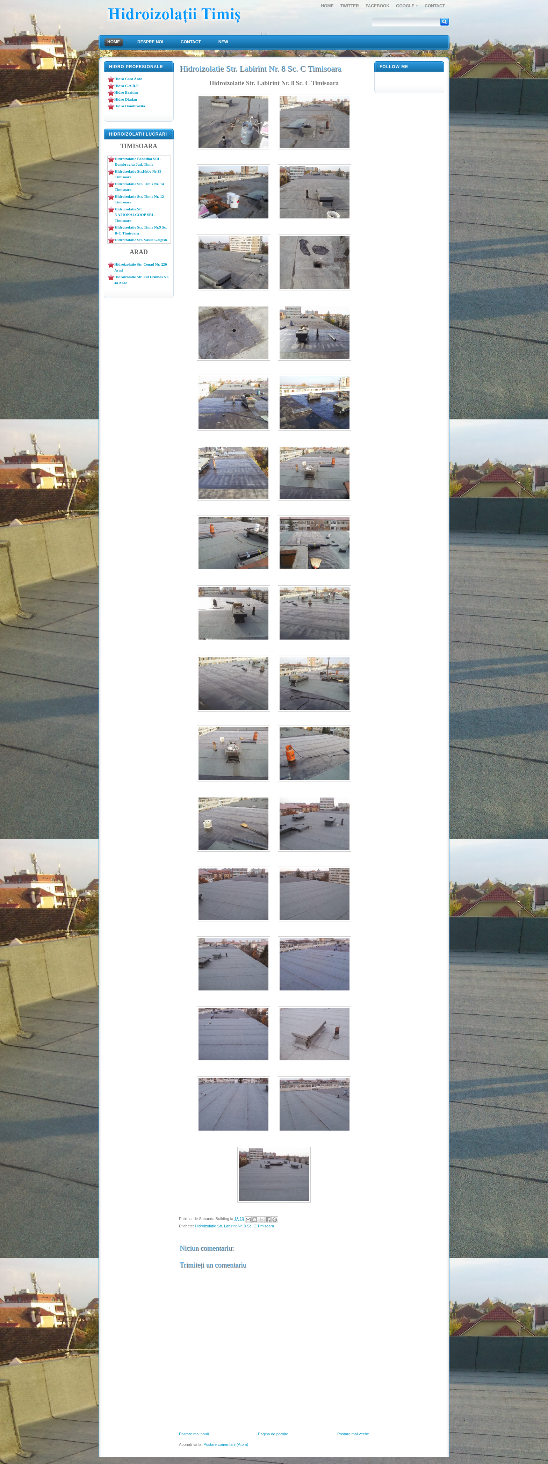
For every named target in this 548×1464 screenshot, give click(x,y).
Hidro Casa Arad (128, 79)
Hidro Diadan (125, 99)
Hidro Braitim (126, 92)
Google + (407, 5)
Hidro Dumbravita (129, 106)
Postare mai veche (353, 1434)
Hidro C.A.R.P (126, 86)
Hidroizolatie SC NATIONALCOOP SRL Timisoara (134, 215)
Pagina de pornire (273, 1434)
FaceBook (377, 5)
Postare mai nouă (194, 1434)
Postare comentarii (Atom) (225, 1444)
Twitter (349, 5)
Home (327, 5)
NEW (223, 41)
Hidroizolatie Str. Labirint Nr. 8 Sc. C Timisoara (234, 1226)
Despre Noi (150, 41)
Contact (435, 5)
